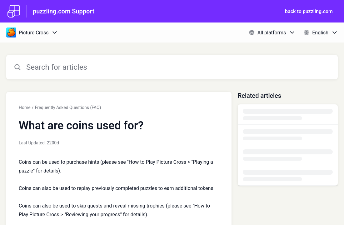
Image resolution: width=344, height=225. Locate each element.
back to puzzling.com (309, 11)
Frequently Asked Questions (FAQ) (68, 107)
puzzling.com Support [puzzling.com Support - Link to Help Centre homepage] (63, 11)
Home (25, 107)
